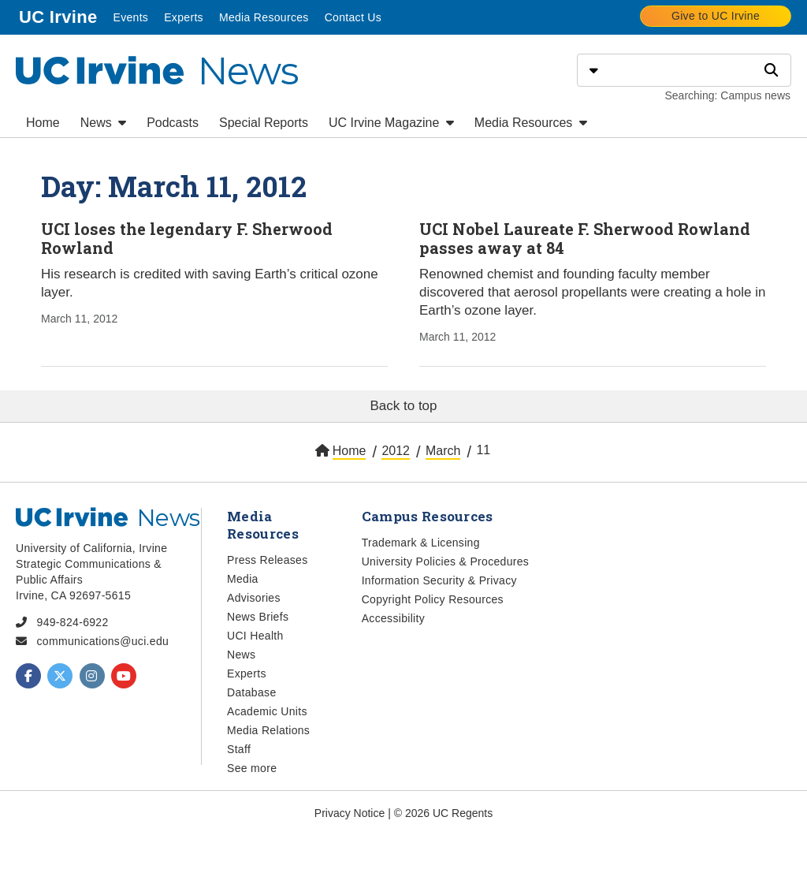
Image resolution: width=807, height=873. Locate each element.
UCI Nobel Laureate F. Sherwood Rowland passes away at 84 (584, 238)
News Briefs (257, 616)
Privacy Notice (349, 813)
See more (252, 768)
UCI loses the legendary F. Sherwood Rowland (187, 238)
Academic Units (267, 711)
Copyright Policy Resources (433, 599)
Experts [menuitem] (183, 17)
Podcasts (173, 122)
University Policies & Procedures (446, 561)
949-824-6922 (73, 622)
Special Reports (263, 122)
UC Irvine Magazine (391, 122)
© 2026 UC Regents (443, 813)
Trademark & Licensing (421, 542)
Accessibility (393, 618)
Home (43, 122)
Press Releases (267, 560)
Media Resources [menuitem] (264, 17)
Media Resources (530, 122)
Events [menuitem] (130, 17)
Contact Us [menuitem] (353, 17)
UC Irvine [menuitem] (58, 17)
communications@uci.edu (103, 641)
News (103, 122)
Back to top (403, 405)
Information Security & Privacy (439, 580)
